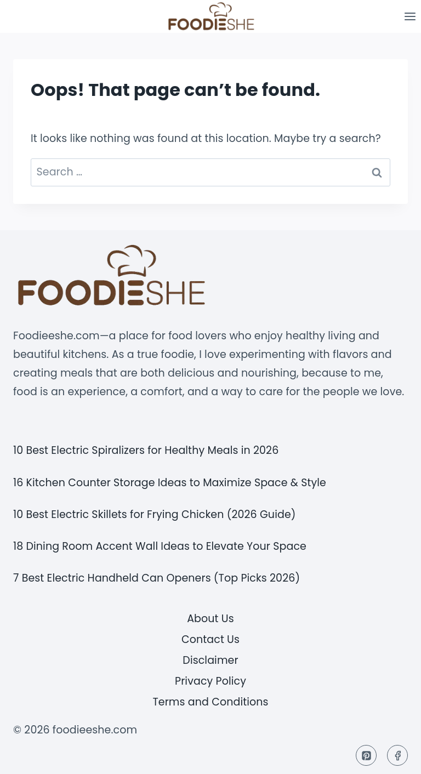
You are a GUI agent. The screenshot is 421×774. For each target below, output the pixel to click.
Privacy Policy (210, 681)
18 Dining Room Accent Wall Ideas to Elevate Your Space (159, 546)
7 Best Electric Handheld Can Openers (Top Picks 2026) (156, 578)
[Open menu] (410, 16)
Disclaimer (210, 660)
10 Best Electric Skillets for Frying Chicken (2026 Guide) (154, 514)
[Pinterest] (366, 755)
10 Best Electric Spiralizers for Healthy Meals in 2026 (145, 450)
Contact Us (210, 639)
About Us (210, 618)
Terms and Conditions (210, 702)
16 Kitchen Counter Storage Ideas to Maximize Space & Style (169, 482)
